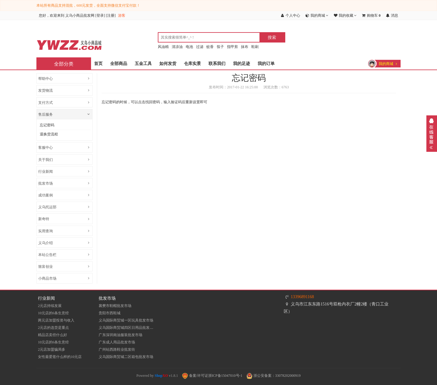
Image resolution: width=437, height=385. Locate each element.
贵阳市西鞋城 (109, 313)
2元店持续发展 (50, 306)
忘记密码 (47, 125)
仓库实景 (192, 63)
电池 (189, 47)
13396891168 (302, 297)
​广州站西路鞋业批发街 (117, 349)
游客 (121, 15)
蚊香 (210, 47)
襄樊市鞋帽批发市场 (115, 306)
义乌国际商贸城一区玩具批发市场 (126, 320)
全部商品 (118, 63)
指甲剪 (232, 47)
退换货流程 (49, 134)
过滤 (199, 47)
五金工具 (143, 63)
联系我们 (216, 63)
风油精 (163, 47)
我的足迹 (241, 63)
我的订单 (266, 63)
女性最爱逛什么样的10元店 (60, 357)
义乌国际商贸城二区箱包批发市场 (126, 357)
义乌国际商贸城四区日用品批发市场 (128, 327)
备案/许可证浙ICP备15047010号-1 (212, 375)
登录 (100, 15)
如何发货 (167, 63)
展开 (431, 133)
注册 (110, 15)
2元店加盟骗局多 (51, 349)
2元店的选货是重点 (53, 327)
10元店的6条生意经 (53, 313)
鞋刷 (255, 47)
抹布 (244, 47)
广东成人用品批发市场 (117, 342)
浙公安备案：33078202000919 (273, 375)
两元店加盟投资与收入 (56, 320)
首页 (98, 63)
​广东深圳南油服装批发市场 (120, 335)
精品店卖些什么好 (52, 335)
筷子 (220, 47)
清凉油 (177, 47)
